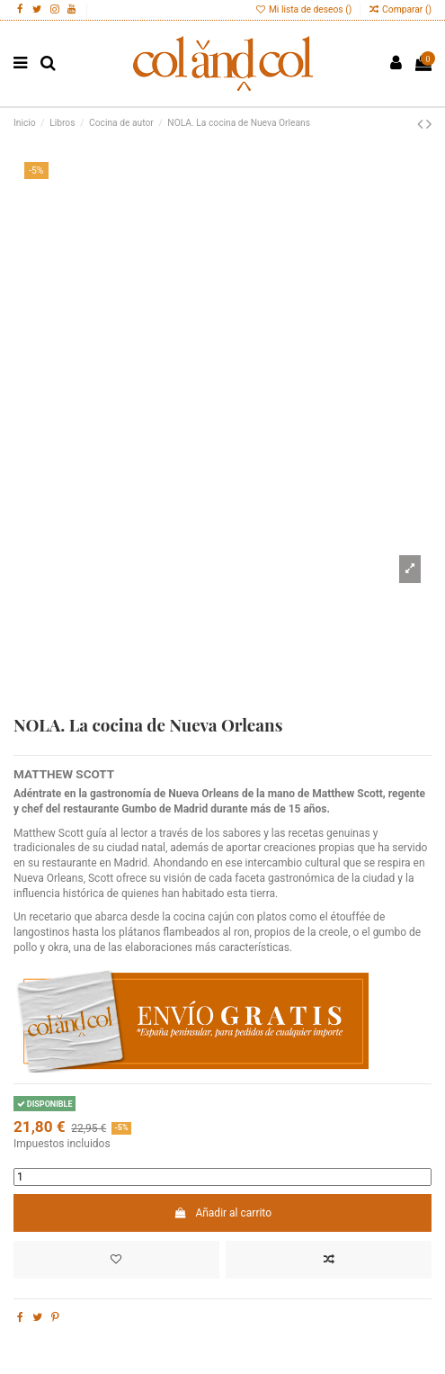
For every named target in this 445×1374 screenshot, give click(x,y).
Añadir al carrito (222, 1213)
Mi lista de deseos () (304, 9)
